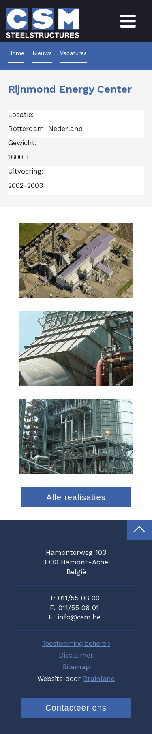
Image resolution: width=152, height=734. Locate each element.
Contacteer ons (76, 707)
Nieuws (42, 53)
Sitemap (76, 667)
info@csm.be (79, 617)
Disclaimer (76, 655)
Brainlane (99, 679)
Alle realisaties (76, 497)
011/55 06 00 (79, 598)
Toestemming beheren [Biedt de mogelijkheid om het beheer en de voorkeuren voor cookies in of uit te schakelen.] (76, 643)
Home (16, 53)
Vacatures (73, 53)
